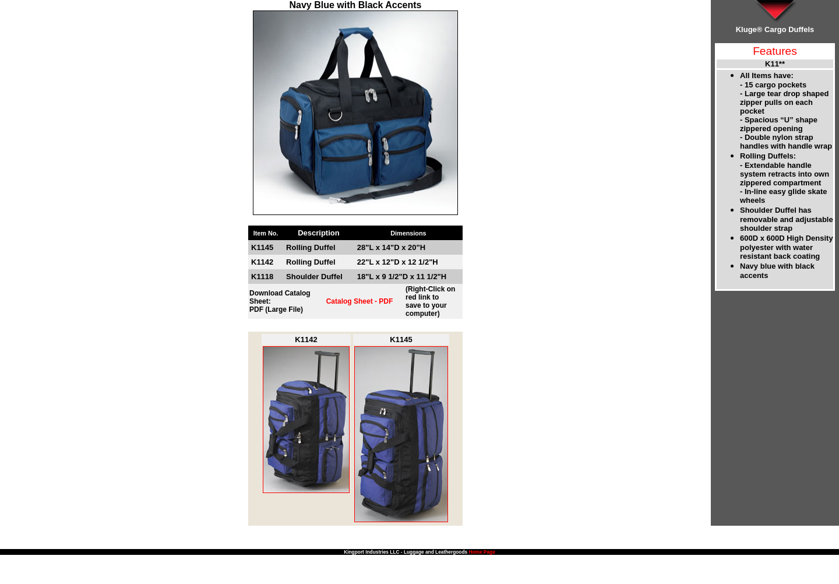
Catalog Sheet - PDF (359, 301)
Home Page (481, 552)
